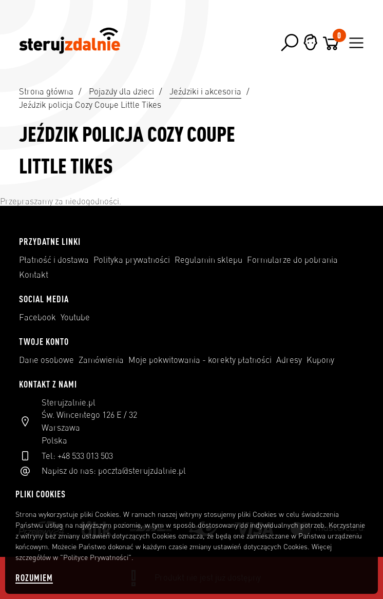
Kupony (320, 360)
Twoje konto (44, 341)
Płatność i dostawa (54, 260)
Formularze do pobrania (292, 260)
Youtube (75, 317)
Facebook (37, 317)
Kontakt (33, 274)
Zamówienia (101, 360)
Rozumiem (34, 578)
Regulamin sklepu (208, 260)
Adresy (289, 360)
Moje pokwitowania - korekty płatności (200, 360)
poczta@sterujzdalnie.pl (142, 471)
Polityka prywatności (131, 260)
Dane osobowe (46, 360)
